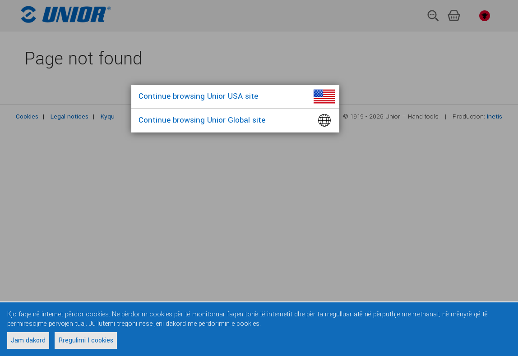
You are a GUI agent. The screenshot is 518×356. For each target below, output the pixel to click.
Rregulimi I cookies (85, 340)
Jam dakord (28, 340)
